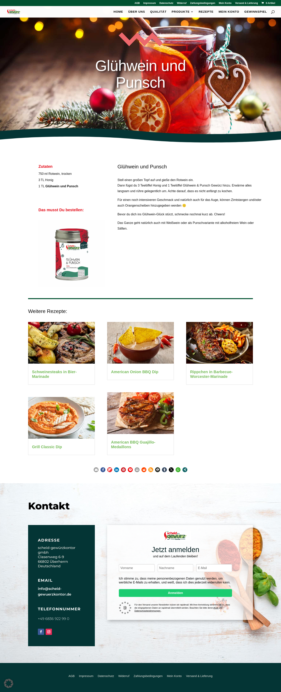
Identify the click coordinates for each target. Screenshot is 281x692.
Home (118, 11)
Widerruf (182, 3)
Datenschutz (166, 3)
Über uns (136, 11)
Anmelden (175, 593)
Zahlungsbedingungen (202, 3)
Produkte (181, 11)
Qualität (158, 11)
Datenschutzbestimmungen (147, 611)
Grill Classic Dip (47, 447)
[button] (96, 469)
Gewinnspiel (255, 11)
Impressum (149, 3)
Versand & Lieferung (246, 3)
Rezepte (206, 11)
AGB (137, 3)
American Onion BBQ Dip (134, 372)
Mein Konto (225, 3)
